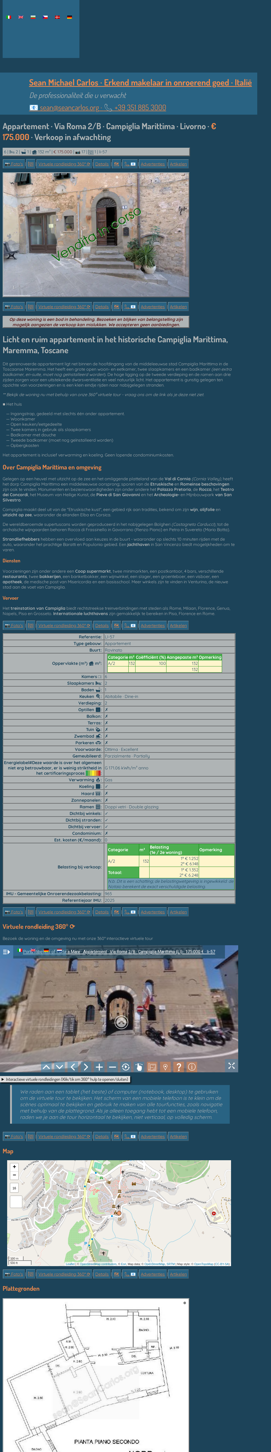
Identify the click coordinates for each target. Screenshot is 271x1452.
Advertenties (153, 164)
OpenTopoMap (203, 1264)
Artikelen (178, 164)
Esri (123, 1264)
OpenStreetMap (154, 1264)
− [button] (14, 1176)
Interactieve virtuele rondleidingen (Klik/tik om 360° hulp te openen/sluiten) (67, 1079)
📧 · (97, 107)
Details (102, 164)
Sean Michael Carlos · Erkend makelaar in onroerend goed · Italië (140, 82)
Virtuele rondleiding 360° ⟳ (64, 164)
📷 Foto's (14, 164)
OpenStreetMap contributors (98, 1264)
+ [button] (14, 1167)
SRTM (171, 1264)
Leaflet (70, 1264)
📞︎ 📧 (130, 164)
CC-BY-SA (222, 1264)
